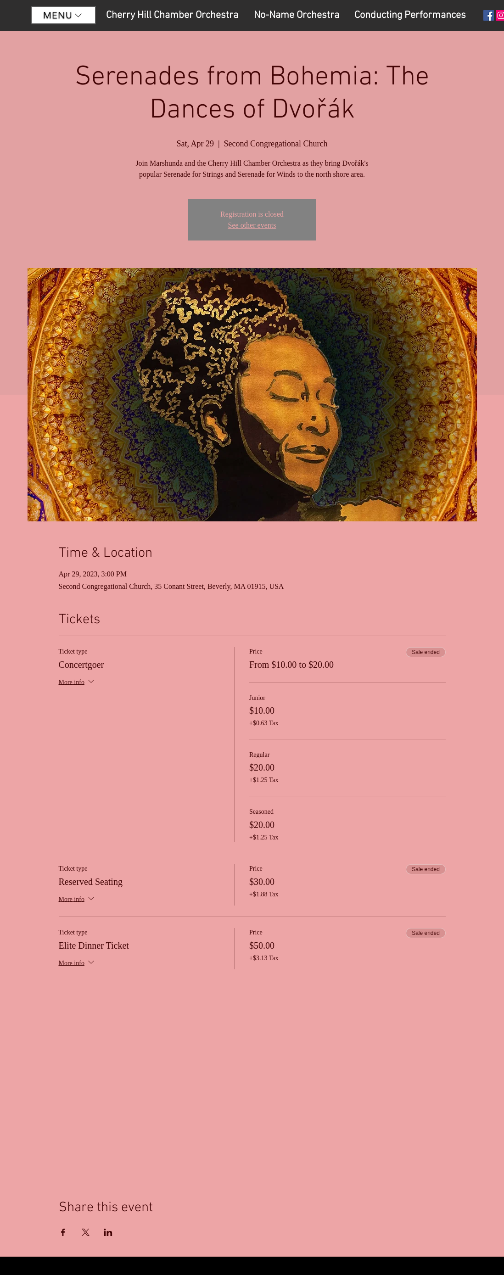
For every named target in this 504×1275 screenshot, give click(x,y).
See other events (252, 225)
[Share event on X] (85, 1232)
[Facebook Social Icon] (488, 15)
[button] (63, 15)
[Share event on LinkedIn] (108, 1232)
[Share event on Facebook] (63, 1232)
